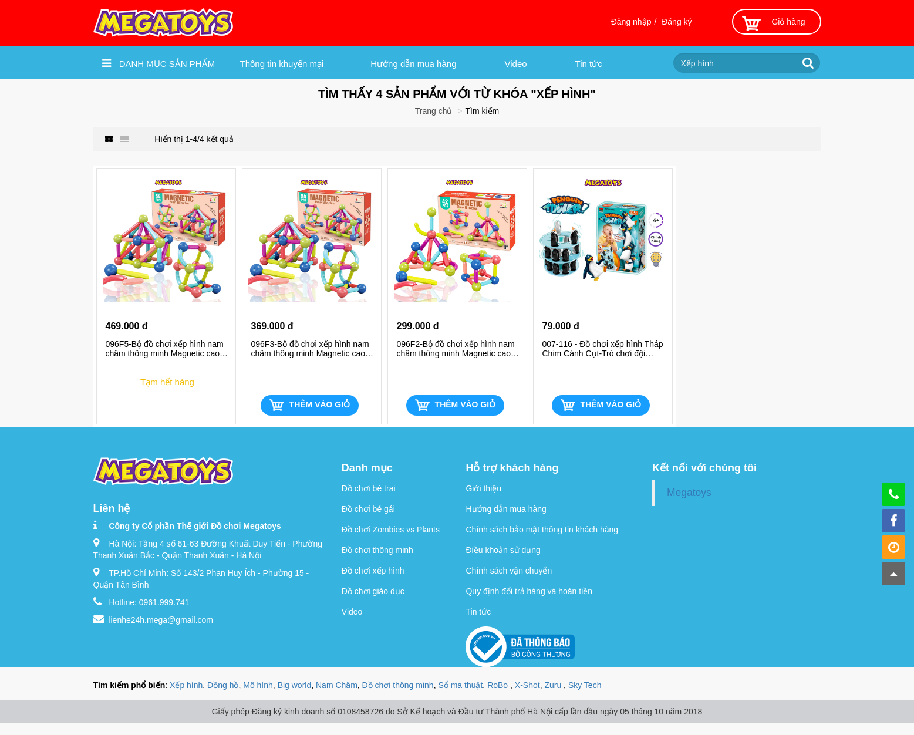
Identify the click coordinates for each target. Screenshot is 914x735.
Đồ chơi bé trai (369, 488)
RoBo (498, 685)
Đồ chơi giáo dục (373, 591)
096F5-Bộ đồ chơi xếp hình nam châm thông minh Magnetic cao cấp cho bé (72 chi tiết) (165, 348)
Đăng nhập (631, 21)
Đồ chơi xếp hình (373, 570)
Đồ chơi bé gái (368, 509)
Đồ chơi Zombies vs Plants (391, 529)
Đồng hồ (222, 685)
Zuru (554, 685)
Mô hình (258, 685)
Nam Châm (336, 685)
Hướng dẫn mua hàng (413, 64)
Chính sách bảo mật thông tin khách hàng (542, 529)
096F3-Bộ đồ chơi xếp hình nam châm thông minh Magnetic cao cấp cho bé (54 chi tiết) (310, 348)
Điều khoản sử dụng (503, 550)
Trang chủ (434, 111)
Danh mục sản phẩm (158, 63)
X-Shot (527, 685)
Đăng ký (677, 21)
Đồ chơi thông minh (377, 550)
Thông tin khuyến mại (282, 64)
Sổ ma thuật (460, 685)
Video (516, 64)
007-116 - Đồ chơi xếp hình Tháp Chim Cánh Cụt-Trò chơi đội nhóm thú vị (602, 348)
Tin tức (588, 64)
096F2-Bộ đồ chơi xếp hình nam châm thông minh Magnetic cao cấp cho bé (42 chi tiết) (456, 348)
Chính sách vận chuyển (509, 570)
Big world (295, 685)
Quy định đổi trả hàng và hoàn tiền (529, 591)
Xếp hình (186, 685)
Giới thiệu (483, 488)
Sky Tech (585, 685)
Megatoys (689, 492)
